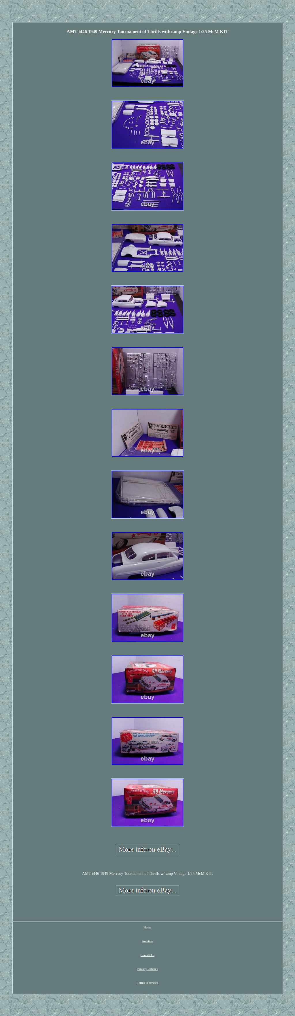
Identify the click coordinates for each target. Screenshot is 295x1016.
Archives (147, 941)
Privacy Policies (147, 968)
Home (148, 927)
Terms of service (147, 982)
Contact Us (147, 955)
